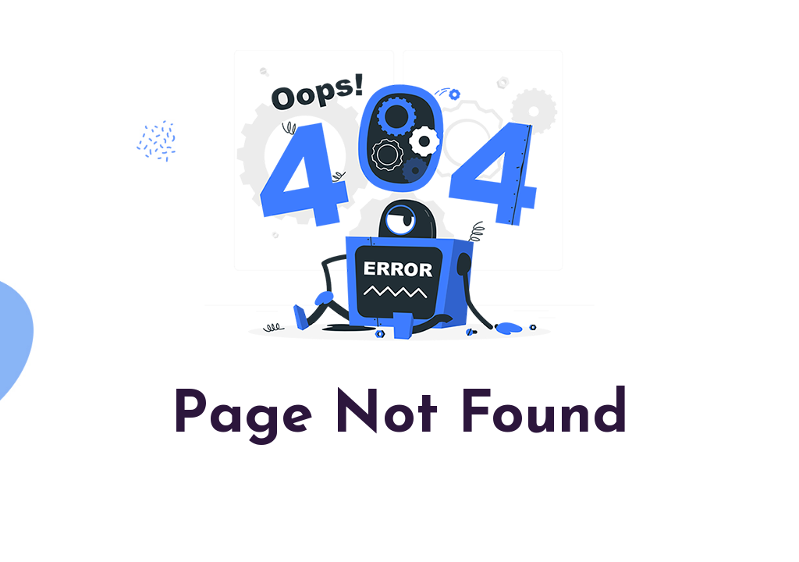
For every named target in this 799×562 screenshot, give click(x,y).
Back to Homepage (399, 491)
